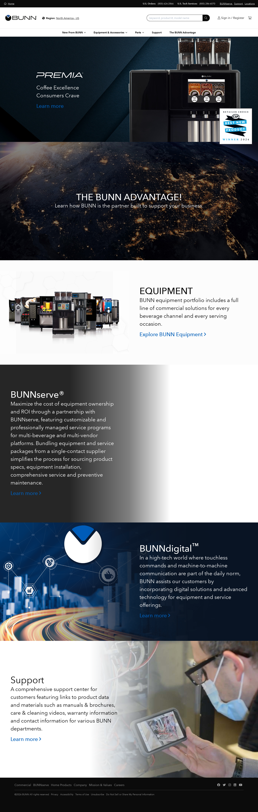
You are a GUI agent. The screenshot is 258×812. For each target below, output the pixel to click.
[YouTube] (240, 785)
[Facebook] (218, 785)
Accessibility (66, 794)
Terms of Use (82, 794)
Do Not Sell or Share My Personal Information (130, 794)
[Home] (9, 3)
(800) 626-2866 (166, 3)
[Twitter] (224, 785)
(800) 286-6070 (207, 3)
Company (80, 785)
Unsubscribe (97, 794)
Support (157, 32)
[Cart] (250, 18)
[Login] (230, 18)
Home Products (61, 785)
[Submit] (206, 18)
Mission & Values (100, 785)
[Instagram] (229, 785)
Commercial (22, 785)
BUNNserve (41, 785)
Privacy (54, 794)
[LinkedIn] (235, 785)
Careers (119, 785)
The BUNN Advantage (182, 32)
